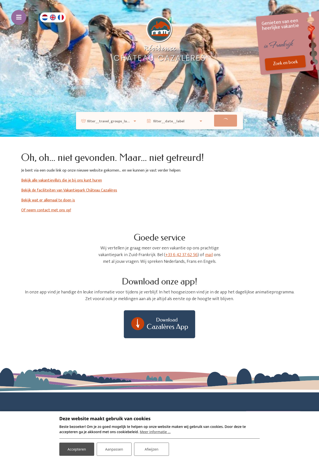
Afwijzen (151, 449)
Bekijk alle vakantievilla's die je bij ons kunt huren (61, 180)
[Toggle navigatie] (18, 17)
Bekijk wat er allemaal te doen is (48, 200)
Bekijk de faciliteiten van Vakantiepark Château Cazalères (69, 190)
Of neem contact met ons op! (46, 210)
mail (209, 255)
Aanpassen (114, 449)
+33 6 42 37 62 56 (181, 255)
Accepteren (77, 449)
